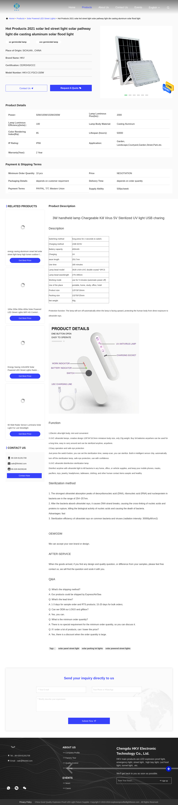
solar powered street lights (118, 648)
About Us (103, 7)
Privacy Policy (25, 802)
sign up (163, 780)
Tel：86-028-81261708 (19, 756)
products (20, 18)
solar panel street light (68, 648)
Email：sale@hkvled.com (20, 761)
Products (87, 7)
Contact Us (121, 7)
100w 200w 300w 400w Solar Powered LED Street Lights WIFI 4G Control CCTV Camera (24, 312)
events (138, 7)
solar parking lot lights (92, 648)
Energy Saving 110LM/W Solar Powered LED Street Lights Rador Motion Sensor (22, 370)
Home (72, 7)
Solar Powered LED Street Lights (41, 18)
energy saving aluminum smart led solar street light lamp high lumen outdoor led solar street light (25, 254)
